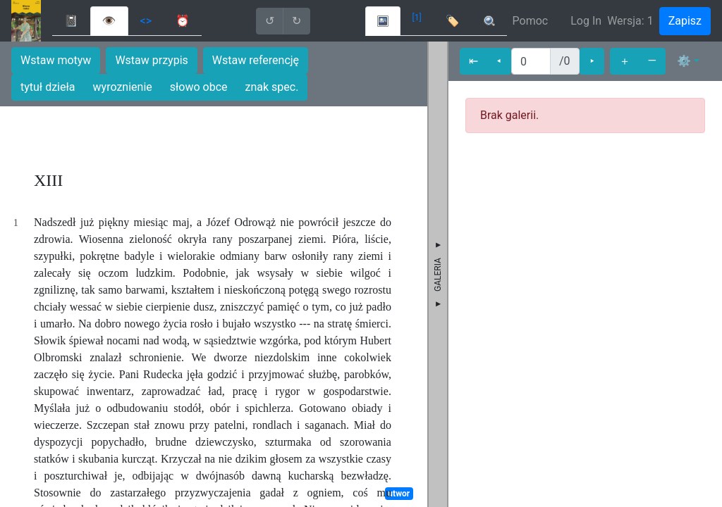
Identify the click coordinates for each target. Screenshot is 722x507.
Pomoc (531, 20)
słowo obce (199, 87)
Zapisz (685, 20)
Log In (585, 20)
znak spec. (272, 87)
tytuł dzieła (47, 87)
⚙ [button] (684, 61)
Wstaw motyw (55, 60)
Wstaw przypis (151, 60)
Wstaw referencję (255, 60)
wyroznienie (122, 87)
